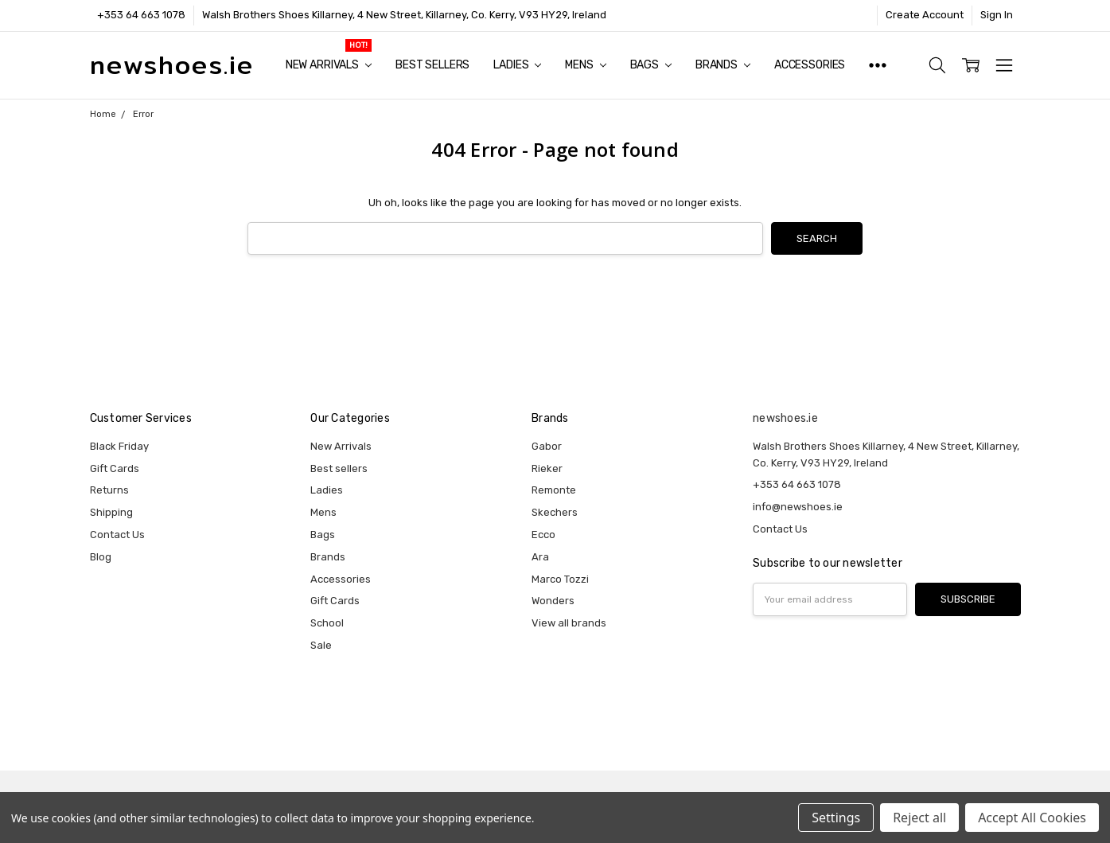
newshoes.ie (785, 418)
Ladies (517, 65)
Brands (722, 65)
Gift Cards (114, 468)
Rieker (547, 468)
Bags (651, 65)
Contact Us (117, 535)
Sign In (996, 15)
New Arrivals (329, 65)
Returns (109, 490)
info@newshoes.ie (798, 507)
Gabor (547, 446)
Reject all (919, 817)
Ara (540, 557)
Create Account (925, 15)
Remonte (554, 490)
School (327, 623)
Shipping (111, 512)
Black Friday (119, 446)
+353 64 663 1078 (141, 15)
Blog (100, 557)
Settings (836, 817)
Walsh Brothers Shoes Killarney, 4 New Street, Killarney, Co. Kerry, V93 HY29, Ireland (404, 15)
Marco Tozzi (560, 579)
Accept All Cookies (1032, 817)
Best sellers (432, 65)
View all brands (569, 623)
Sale (321, 645)
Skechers (555, 512)
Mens (585, 65)
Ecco (543, 535)
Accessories (809, 65)
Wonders (553, 601)
